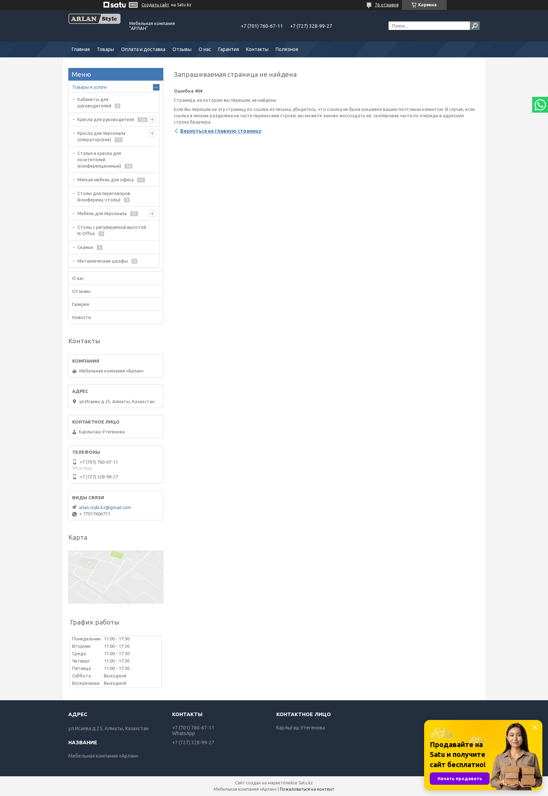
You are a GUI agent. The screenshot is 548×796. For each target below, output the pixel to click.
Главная (81, 49)
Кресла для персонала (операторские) (101, 136)
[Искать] (475, 25)
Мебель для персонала (102, 213)
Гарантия (228, 49)
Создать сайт (155, 4)
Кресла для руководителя (105, 119)
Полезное (287, 49)
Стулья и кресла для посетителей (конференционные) (99, 159)
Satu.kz (305, 783)
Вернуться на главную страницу (221, 131)
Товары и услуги (89, 86)
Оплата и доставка (143, 49)
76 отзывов (386, 4)
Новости (81, 317)
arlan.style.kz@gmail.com (105, 507)
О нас (205, 49)
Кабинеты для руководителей (94, 102)
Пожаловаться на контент (307, 789)
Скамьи (85, 247)
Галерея (80, 304)
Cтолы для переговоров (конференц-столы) (103, 196)
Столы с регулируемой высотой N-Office (111, 230)
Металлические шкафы (102, 260)
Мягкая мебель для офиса (105, 179)
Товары (105, 49)
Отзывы (181, 49)
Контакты (257, 49)
